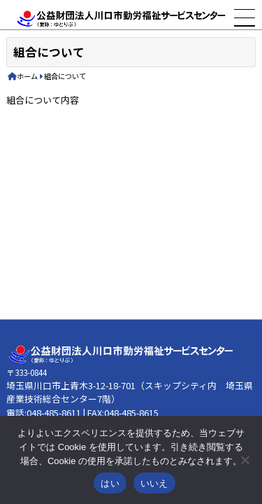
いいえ (154, 483)
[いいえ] (245, 460)
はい (110, 483)
